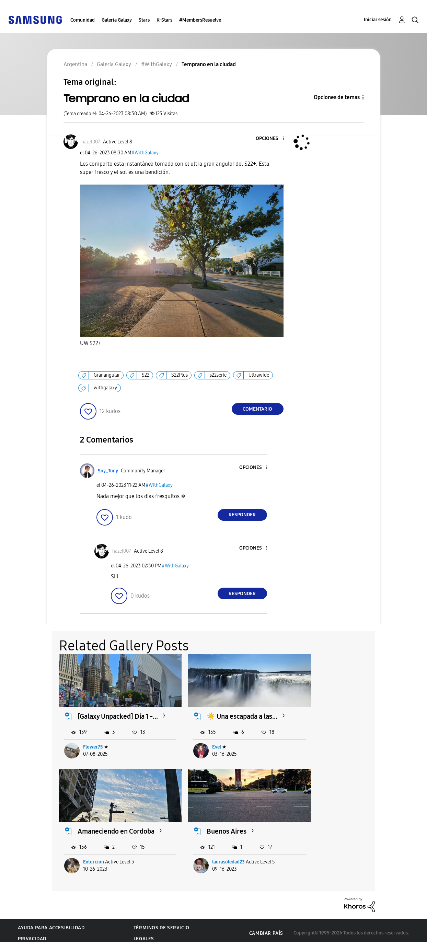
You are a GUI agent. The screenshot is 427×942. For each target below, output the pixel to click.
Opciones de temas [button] (337, 97)
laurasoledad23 (99, 857)
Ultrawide (259, 375)
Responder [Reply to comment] (242, 515)
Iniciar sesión (378, 20)
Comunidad (82, 20)
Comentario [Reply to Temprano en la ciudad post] (257, 409)
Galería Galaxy (117, 20)
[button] (271, 139)
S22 (145, 375)
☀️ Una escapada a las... (219, 713)
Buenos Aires (98, 826)
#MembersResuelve (200, 20)
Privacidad (32, 934)
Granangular (107, 375)
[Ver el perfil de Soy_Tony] (108, 471)
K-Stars (164, 20)
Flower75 (93, 749)
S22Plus (179, 375)
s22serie (218, 375)
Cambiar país (266, 928)
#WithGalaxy (145, 153)
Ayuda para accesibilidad (51, 923)
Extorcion (320, 749)
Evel (201, 749)
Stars (144, 20)
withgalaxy (105, 388)
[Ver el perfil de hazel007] (90, 142)
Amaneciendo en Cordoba (329, 713)
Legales (144, 934)
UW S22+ (90, 343)
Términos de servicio (161, 923)
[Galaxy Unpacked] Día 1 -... (111, 713)
